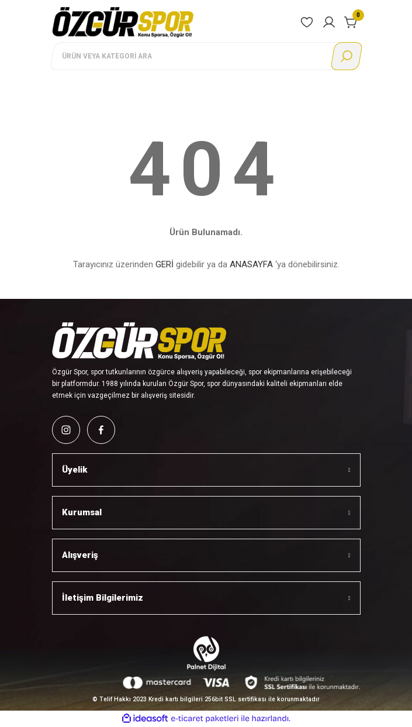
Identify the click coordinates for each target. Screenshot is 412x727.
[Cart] (351, 22)
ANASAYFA (251, 264)
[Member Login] (329, 22)
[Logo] (123, 22)
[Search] (205, 56)
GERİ (164, 264)
